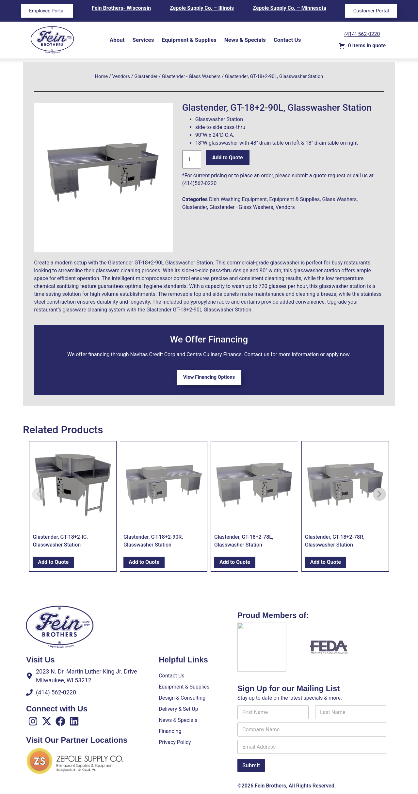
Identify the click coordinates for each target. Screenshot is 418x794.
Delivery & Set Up (178, 709)
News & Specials (245, 40)
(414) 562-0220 (362, 34)
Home (101, 76)
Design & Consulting (182, 698)
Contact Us (287, 40)
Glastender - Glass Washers (191, 76)
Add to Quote (227, 157)
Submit (251, 765)
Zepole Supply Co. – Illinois (202, 8)
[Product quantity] (191, 159)
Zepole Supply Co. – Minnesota (289, 8)
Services (143, 40)
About (117, 40)
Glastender (145, 76)
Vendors (121, 76)
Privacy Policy (175, 742)
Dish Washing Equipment (238, 199)
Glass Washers (339, 199)
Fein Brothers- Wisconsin (121, 8)
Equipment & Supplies (189, 40)
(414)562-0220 (199, 183)
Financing (170, 731)
